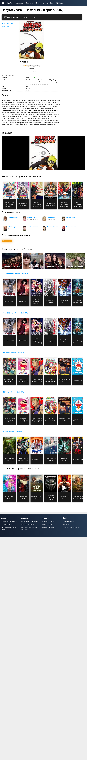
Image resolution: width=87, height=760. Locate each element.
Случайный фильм (7, 524)
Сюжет (33, 17)
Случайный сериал (27, 524)
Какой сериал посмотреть (29, 522)
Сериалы (29, 3)
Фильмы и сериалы (48, 527)
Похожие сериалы (11, 17)
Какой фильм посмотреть (9, 522)
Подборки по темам (48, 522)
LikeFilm (10, 3)
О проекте (65, 524)
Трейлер (5, 27)
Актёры (50, 3)
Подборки (40, 3)
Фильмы (19, 3)
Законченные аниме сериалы (15, 273)
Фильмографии (47, 524)
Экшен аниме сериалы (12, 431)
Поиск (59, 3)
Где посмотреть (8, 23)
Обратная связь (68, 522)
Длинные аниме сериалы (13, 352)
